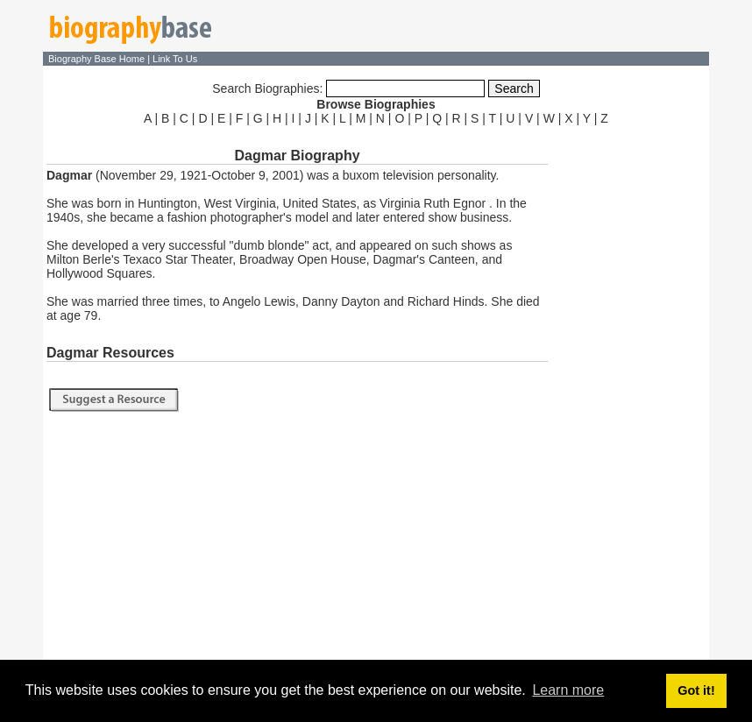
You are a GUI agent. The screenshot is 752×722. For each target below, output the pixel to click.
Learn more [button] (568, 690)
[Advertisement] (630, 392)
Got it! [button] (696, 690)
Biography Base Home (97, 58)
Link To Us (175, 58)
